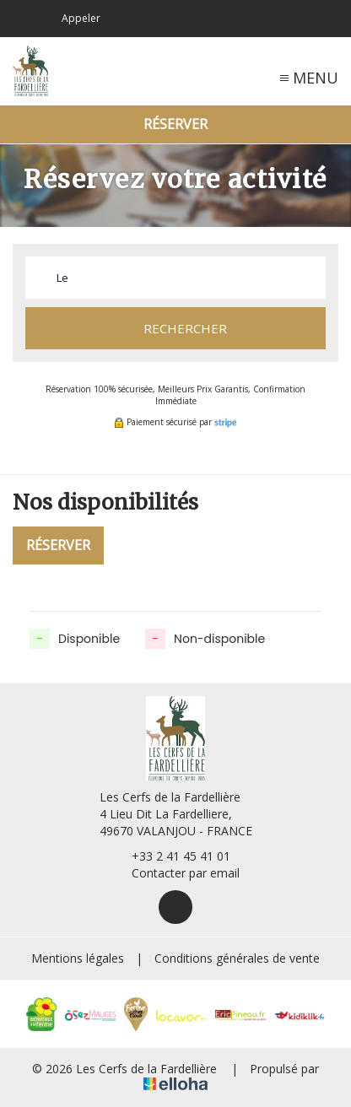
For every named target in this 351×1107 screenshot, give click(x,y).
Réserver (175, 124)
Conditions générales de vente (237, 958)
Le (62, 277)
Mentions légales (77, 958)
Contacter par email (176, 873)
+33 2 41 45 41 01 (171, 856)
